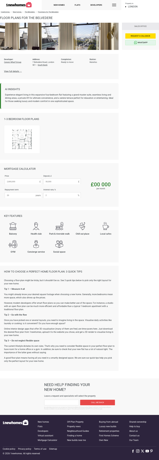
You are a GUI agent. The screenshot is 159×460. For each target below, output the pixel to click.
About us (133, 431)
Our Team (134, 440)
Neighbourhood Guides (78, 431)
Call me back (97, 402)
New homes (59, 5)
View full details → (13, 71)
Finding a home (74, 435)
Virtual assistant (45, 435)
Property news (74, 426)
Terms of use (40, 449)
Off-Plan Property (75, 422)
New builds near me (76, 440)
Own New (103, 440)
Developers (96, 5)
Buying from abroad (108, 422)
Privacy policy (24, 449)
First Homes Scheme (109, 435)
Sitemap (53, 449)
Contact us (134, 435)
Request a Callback (140, 36)
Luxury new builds (107, 426)
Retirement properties (109, 431)
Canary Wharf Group (12, 62)
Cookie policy (9, 449)
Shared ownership (137, 422)
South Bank (42, 65)
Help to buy (134, 426)
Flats (77, 5)
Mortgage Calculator (47, 440)
